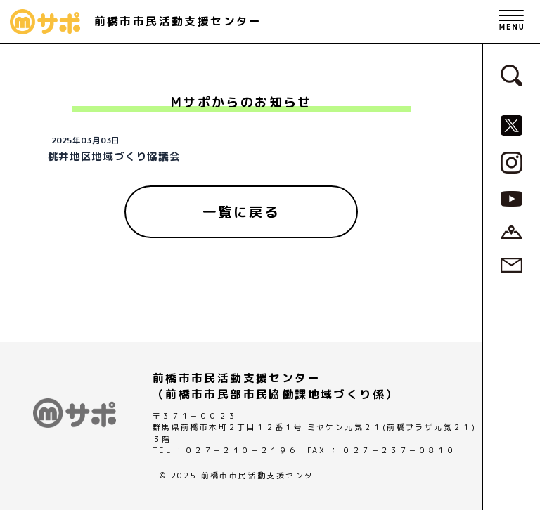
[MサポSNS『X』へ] (511, 124)
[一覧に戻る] (241, 212)
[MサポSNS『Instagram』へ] (511, 161)
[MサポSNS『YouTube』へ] (511, 198)
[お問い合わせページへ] (511, 264)
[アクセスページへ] (511, 231)
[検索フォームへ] (511, 74)
